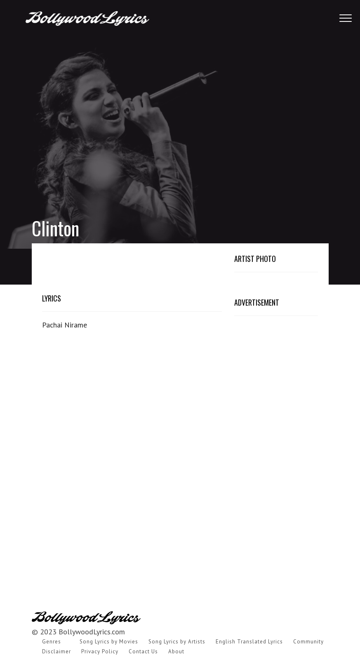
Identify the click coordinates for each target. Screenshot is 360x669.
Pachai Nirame (64, 325)
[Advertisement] (180, 111)
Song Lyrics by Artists (176, 641)
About (176, 651)
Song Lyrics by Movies (109, 641)
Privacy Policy (99, 651)
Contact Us (143, 651)
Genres (51, 641)
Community (308, 641)
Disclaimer (56, 651)
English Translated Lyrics (249, 641)
